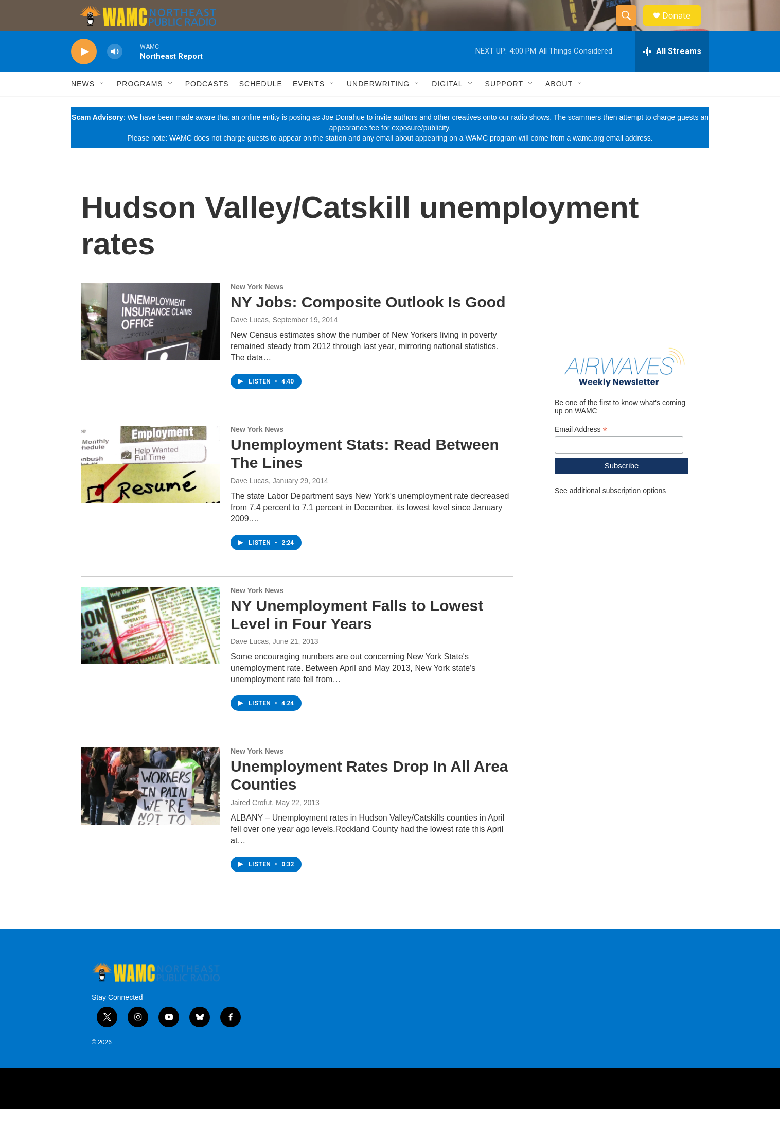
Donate (683, 27)
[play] (84, 75)
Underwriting (378, 107)
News (83, 107)
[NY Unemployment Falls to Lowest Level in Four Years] (150, 648)
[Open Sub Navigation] (102, 107)
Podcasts (207, 107)
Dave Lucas (250, 343)
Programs (140, 107)
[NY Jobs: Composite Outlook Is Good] (150, 345)
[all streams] (672, 74)
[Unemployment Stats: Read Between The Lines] (150, 487)
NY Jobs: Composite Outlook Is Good (368, 325)
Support (504, 107)
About (559, 107)
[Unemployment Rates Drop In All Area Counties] (150, 809)
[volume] (114, 74)
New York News (257, 310)
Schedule (260, 107)
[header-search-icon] (631, 27)
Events (309, 107)
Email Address (581, 453)
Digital (447, 107)
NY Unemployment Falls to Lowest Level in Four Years (357, 637)
